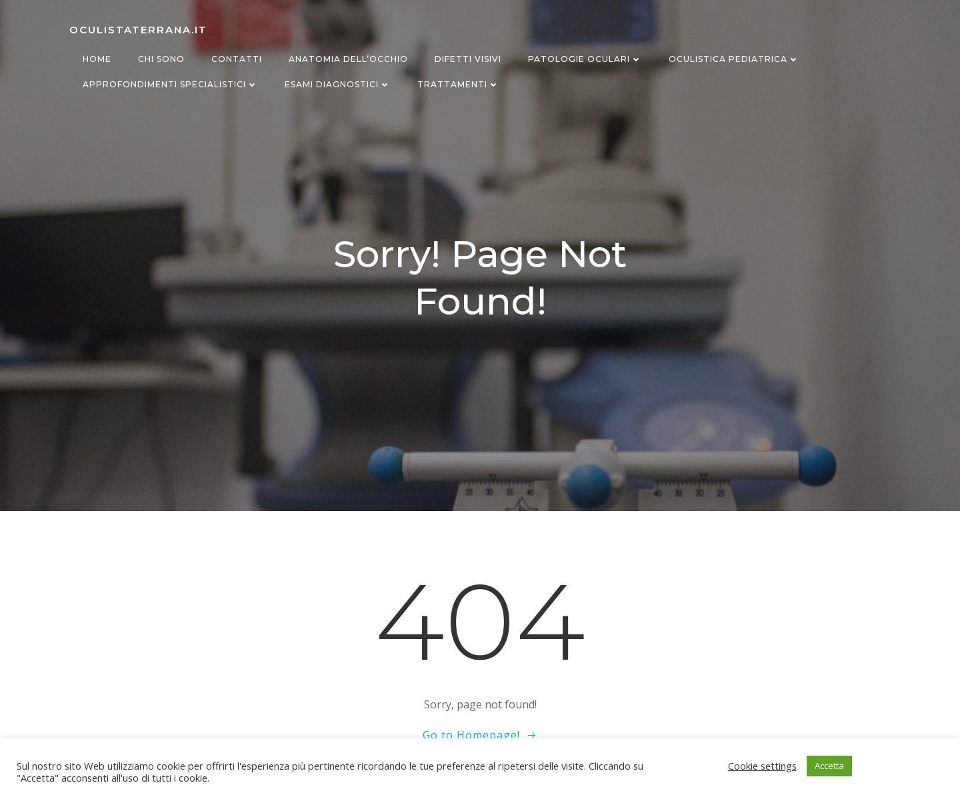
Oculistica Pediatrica (734, 59)
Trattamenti (458, 84)
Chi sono (161, 59)
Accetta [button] (829, 766)
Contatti (236, 59)
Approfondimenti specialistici (170, 84)
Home (97, 59)
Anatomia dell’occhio (348, 59)
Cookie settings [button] (762, 765)
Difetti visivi (468, 59)
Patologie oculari (585, 59)
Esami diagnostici (338, 84)
